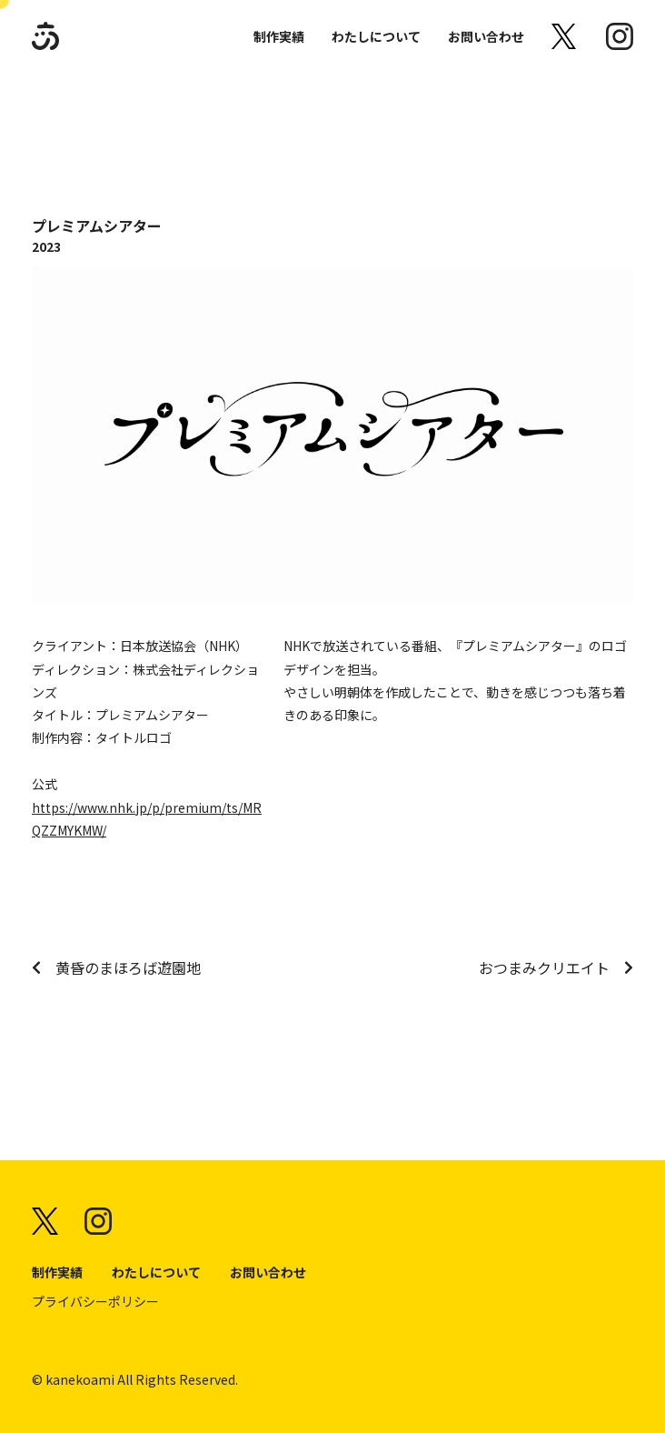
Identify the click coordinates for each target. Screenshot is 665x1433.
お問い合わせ (486, 36)
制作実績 (278, 36)
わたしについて (376, 36)
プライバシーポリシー (95, 1301)
